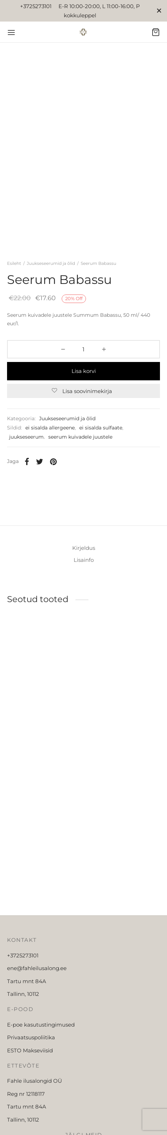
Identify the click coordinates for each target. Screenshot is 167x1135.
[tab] (83, 548)
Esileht (14, 263)
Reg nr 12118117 (26, 1094)
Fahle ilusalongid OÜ (34, 1080)
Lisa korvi (84, 371)
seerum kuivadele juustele (80, 437)
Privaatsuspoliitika (31, 1037)
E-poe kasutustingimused (41, 1024)
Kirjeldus (83, 548)
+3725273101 (22, 955)
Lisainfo (84, 560)
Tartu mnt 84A (26, 981)
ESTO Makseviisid (30, 1050)
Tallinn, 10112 (23, 994)
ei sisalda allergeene (50, 427)
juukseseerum (26, 437)
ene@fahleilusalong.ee (37, 968)
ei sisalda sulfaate (100, 427)
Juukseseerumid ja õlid (51, 263)
